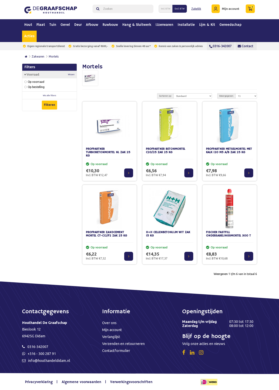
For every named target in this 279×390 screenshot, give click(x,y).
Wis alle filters (49, 95)
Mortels (54, 56)
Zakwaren (38, 56)
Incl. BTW (165, 8)
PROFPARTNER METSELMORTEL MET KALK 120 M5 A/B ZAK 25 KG (229, 150)
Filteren (49, 104)
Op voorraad (34, 81)
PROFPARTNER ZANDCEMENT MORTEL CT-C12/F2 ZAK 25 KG (106, 234)
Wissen (71, 74)
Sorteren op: (165, 96)
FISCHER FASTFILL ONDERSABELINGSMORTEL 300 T (228, 234)
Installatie (186, 25)
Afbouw (92, 25)
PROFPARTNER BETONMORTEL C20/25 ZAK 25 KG (165, 150)
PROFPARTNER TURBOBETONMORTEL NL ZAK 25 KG (108, 152)
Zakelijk (196, 8)
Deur (78, 25)
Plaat (40, 25)
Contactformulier (116, 351)
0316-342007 (220, 46)
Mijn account (112, 330)
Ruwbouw (110, 25)
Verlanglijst (111, 337)
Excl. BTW (180, 8)
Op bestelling (34, 87)
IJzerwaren (164, 25)
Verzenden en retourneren (123, 344)
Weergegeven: (226, 96)
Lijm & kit (207, 25)
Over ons (109, 323)
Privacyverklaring (39, 382)
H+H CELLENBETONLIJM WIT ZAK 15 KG (168, 234)
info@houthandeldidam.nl (49, 360)
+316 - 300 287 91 (42, 354)
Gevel (65, 25)
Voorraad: (49, 74)
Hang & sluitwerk (136, 25)
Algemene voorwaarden (81, 382)
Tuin (52, 25)
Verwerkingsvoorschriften (131, 382)
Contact (245, 46)
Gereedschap (230, 25)
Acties (29, 36)
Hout (28, 25)
